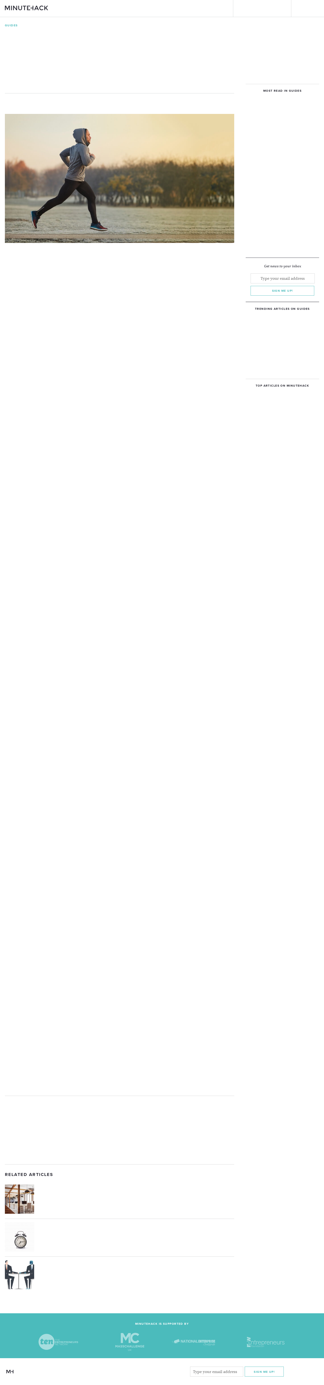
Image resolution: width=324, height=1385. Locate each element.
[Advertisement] (119, 1130)
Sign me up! (282, 290)
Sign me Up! (264, 1371)
